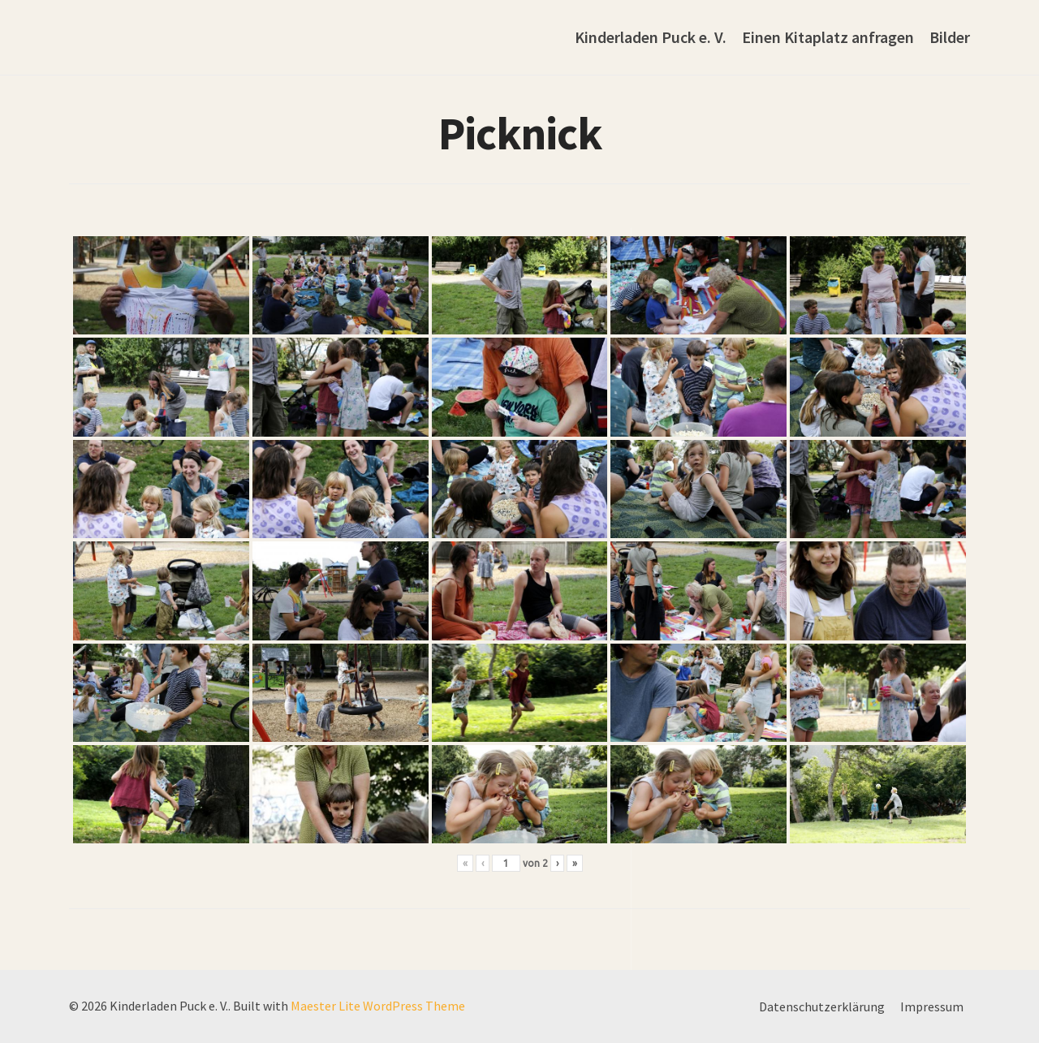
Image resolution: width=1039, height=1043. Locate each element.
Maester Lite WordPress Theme (378, 1006)
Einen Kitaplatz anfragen (828, 37)
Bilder (949, 37)
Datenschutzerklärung (822, 1006)
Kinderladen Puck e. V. (650, 37)
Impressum (932, 1006)
